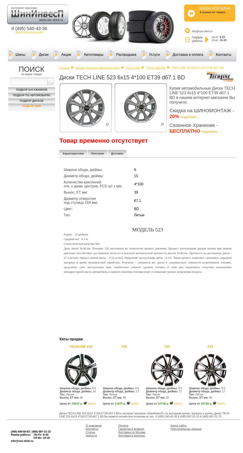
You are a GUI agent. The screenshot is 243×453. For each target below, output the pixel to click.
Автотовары (90, 55)
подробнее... (190, 117)
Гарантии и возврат (131, 429)
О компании (94, 425)
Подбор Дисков (32, 100)
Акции (63, 55)
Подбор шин (31, 106)
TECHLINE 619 (80, 346)
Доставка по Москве (131, 432)
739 (124, 346)
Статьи (90, 432)
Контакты (220, 55)
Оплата (123, 425)
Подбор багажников (31, 89)
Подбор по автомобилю (31, 95)
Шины (17, 55)
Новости (91, 435)
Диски (40, 55)
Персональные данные (186, 429)
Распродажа (123, 55)
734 (167, 346)
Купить (92, 403)
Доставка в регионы (131, 435)
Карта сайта (179, 425)
